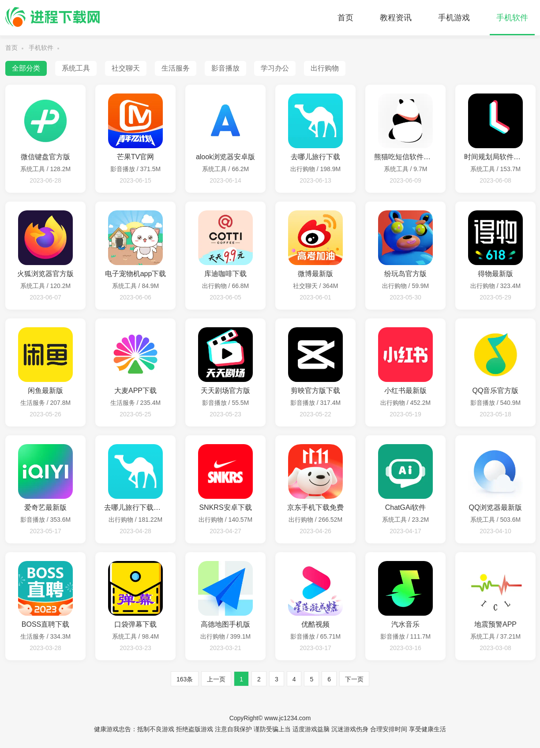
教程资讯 (396, 17)
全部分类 (26, 68)
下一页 (354, 679)
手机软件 (512, 17)
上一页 (216, 679)
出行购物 (325, 68)
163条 (184, 679)
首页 (345, 17)
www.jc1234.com (287, 718)
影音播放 (225, 68)
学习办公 (275, 68)
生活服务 (175, 68)
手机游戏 (454, 17)
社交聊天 (126, 68)
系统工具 (76, 68)
